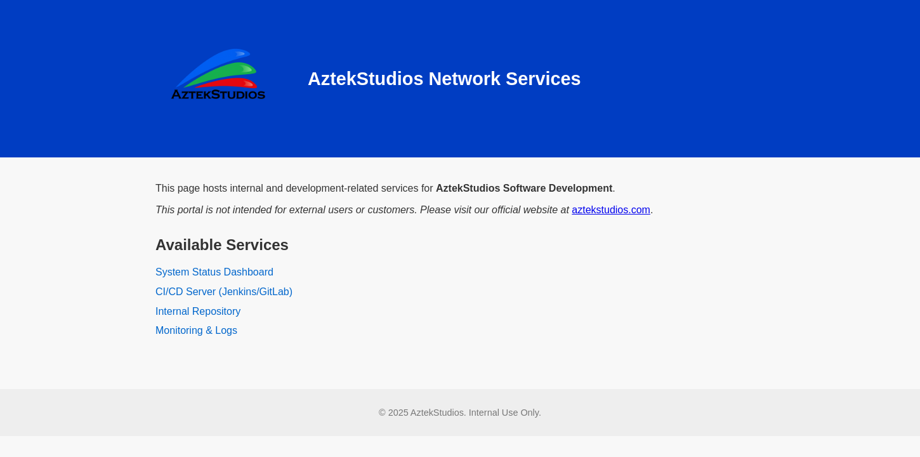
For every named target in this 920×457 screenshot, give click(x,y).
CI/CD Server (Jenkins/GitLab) (223, 291)
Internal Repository (197, 311)
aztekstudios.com (611, 209)
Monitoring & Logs (196, 330)
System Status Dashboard (214, 272)
